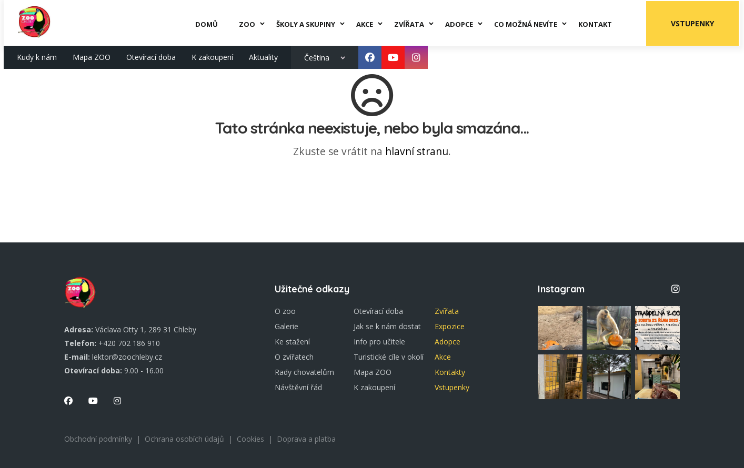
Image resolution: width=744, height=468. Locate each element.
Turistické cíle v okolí (389, 357)
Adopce (447, 342)
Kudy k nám (37, 56)
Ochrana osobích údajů (184, 439)
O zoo (285, 311)
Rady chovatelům (304, 372)
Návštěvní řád (298, 387)
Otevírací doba (151, 56)
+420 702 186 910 (129, 343)
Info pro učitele (379, 342)
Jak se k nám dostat (387, 326)
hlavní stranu (416, 151)
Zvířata (447, 311)
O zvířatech (294, 357)
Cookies (250, 439)
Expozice (450, 326)
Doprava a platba (306, 439)
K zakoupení (212, 56)
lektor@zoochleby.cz (127, 357)
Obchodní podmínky (98, 439)
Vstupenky (694, 22)
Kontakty (450, 372)
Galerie (286, 326)
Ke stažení (292, 342)
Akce (443, 357)
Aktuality (263, 56)
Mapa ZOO (91, 56)
